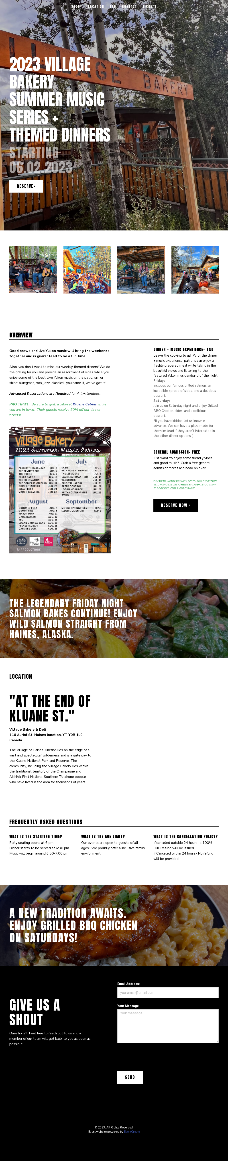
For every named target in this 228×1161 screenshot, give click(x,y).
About (76, 6)
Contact (129, 6)
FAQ (113, 6)
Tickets (150, 6)
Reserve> (26, 186)
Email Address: (128, 984)
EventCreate (132, 1132)
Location (96, 6)
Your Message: (128, 1006)
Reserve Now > (176, 505)
